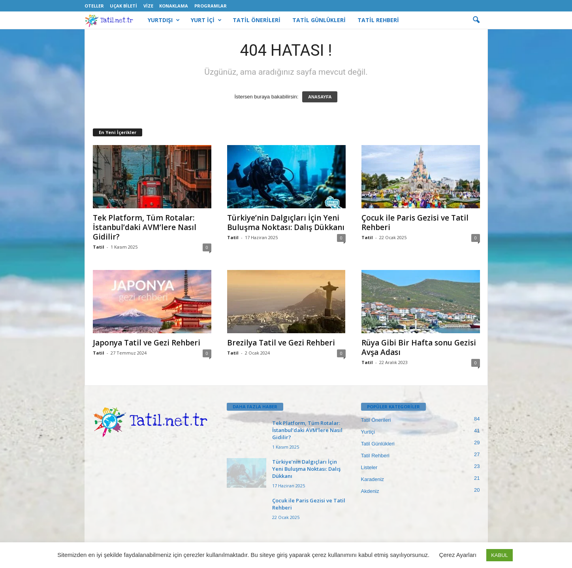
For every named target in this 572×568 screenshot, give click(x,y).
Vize (148, 6)
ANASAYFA (320, 96)
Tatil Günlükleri (378, 444)
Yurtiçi (368, 432)
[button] (476, 20)
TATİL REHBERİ (378, 20)
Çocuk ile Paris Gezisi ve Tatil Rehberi (415, 222)
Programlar (210, 6)
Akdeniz (370, 491)
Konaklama (173, 6)
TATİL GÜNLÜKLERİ (319, 20)
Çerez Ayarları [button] (457, 554)
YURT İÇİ (206, 20)
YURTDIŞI (164, 20)
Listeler (369, 467)
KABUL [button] (499, 555)
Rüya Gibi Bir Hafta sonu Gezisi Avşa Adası (418, 347)
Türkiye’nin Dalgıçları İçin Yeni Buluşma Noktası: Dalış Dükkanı (285, 222)
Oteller (94, 6)
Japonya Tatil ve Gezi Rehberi (146, 343)
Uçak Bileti (123, 6)
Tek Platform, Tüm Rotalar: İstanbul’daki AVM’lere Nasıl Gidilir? (144, 227)
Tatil (98, 247)
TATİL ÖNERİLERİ (256, 20)
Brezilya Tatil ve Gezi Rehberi (281, 343)
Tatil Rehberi (375, 456)
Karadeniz (372, 479)
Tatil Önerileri (376, 420)
